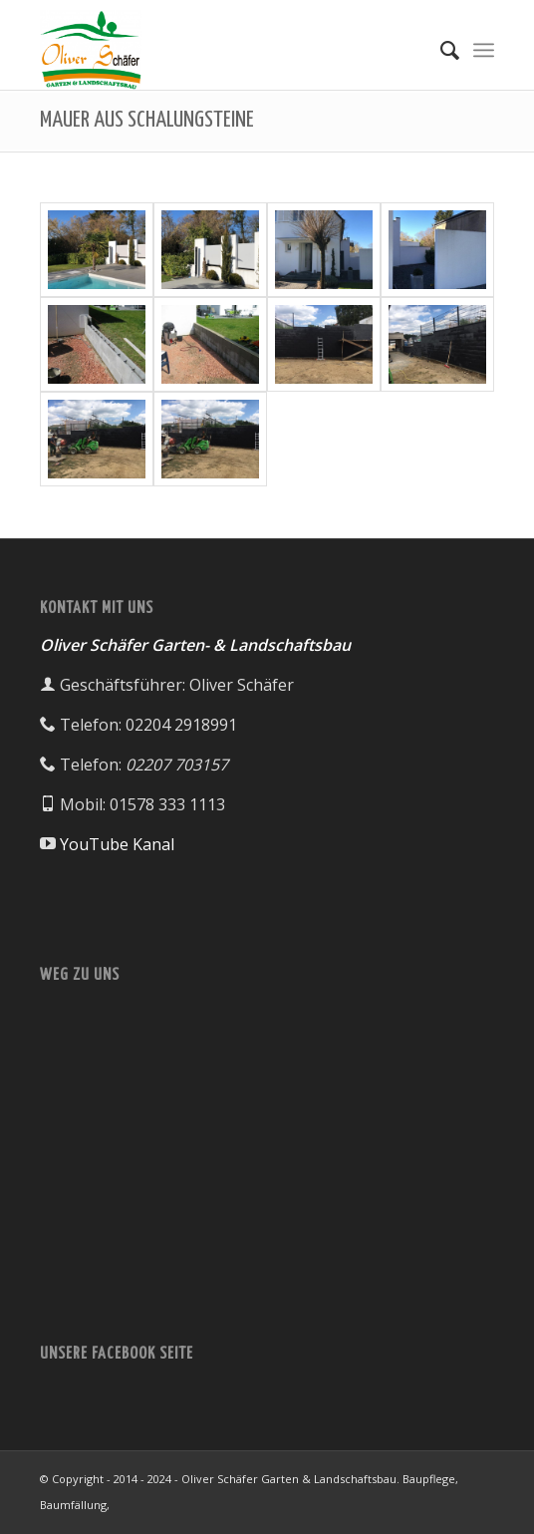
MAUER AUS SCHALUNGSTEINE (147, 120)
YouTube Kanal (117, 844)
